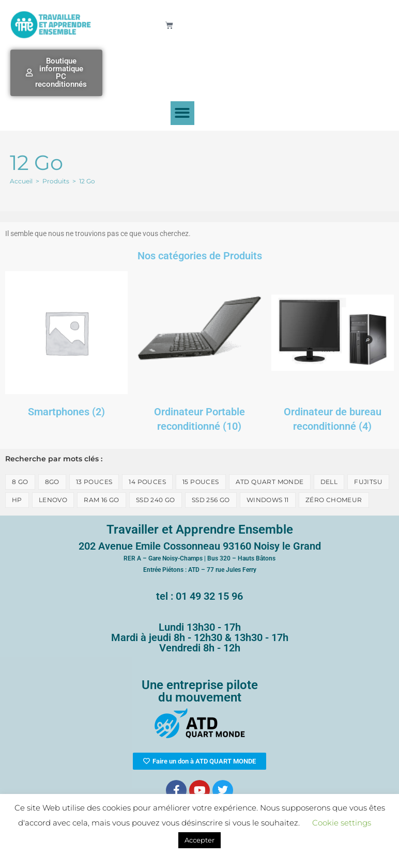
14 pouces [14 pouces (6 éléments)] (147, 482)
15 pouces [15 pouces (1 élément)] (200, 482)
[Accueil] (21, 181)
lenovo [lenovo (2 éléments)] (53, 500)
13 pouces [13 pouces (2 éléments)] (94, 482)
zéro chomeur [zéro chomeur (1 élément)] (333, 500)
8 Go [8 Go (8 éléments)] (20, 482)
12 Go (87, 181)
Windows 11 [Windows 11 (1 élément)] (268, 500)
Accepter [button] (199, 840)
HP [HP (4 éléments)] (17, 500)
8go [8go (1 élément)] (52, 482)
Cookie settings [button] (341, 823)
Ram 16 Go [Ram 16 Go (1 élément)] (101, 500)
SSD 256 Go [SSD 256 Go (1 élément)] (211, 500)
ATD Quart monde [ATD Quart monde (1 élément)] (270, 482)
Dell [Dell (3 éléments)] (329, 482)
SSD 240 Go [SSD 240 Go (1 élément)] (155, 500)
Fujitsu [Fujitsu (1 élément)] (368, 482)
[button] (183, 113)
